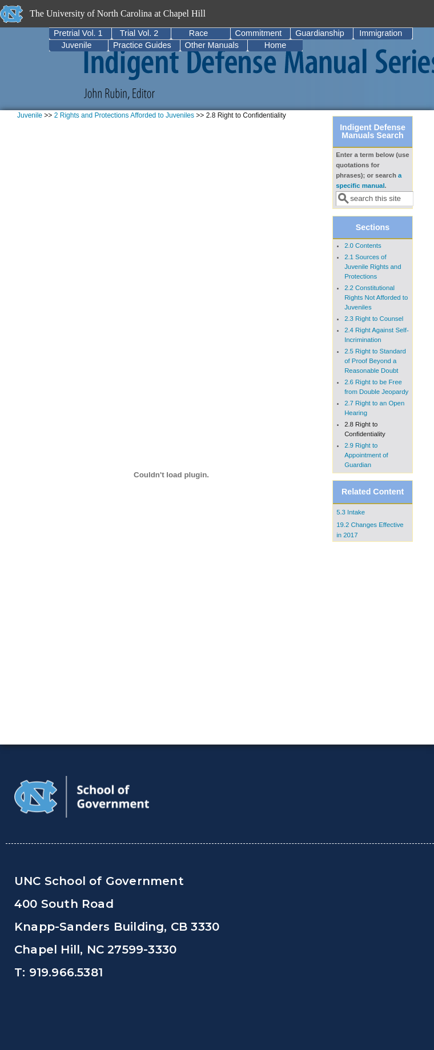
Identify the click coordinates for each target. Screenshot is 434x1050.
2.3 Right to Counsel (373, 318)
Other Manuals (212, 45)
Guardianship (319, 33)
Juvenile (77, 45)
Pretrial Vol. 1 (78, 33)
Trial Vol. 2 (139, 33)
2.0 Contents (362, 245)
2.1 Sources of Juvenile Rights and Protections (372, 267)
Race (198, 33)
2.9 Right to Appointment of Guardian (366, 455)
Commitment (258, 33)
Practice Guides (142, 45)
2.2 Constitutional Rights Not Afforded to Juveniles (376, 297)
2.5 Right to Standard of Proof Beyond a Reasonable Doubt (375, 361)
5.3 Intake (350, 512)
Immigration (380, 33)
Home (275, 45)
